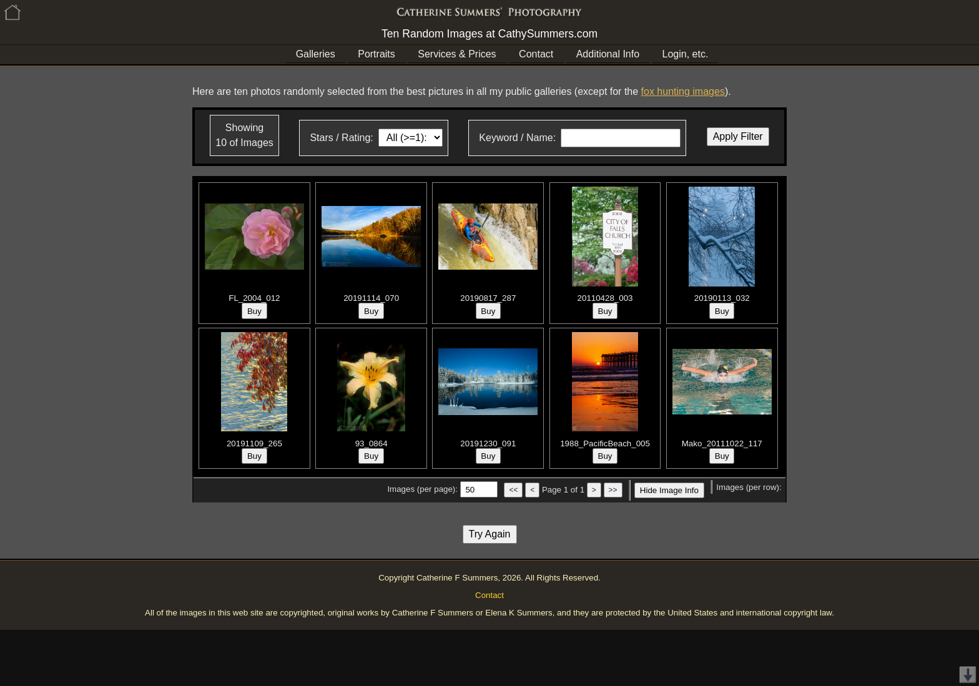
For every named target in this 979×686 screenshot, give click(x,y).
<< (513, 490)
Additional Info (607, 54)
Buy (254, 311)
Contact (536, 54)
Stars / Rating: (341, 137)
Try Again (490, 534)
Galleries (315, 54)
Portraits (376, 54)
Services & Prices (457, 54)
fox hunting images (683, 91)
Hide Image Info (669, 490)
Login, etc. (685, 54)
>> (613, 490)
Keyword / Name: (517, 137)
